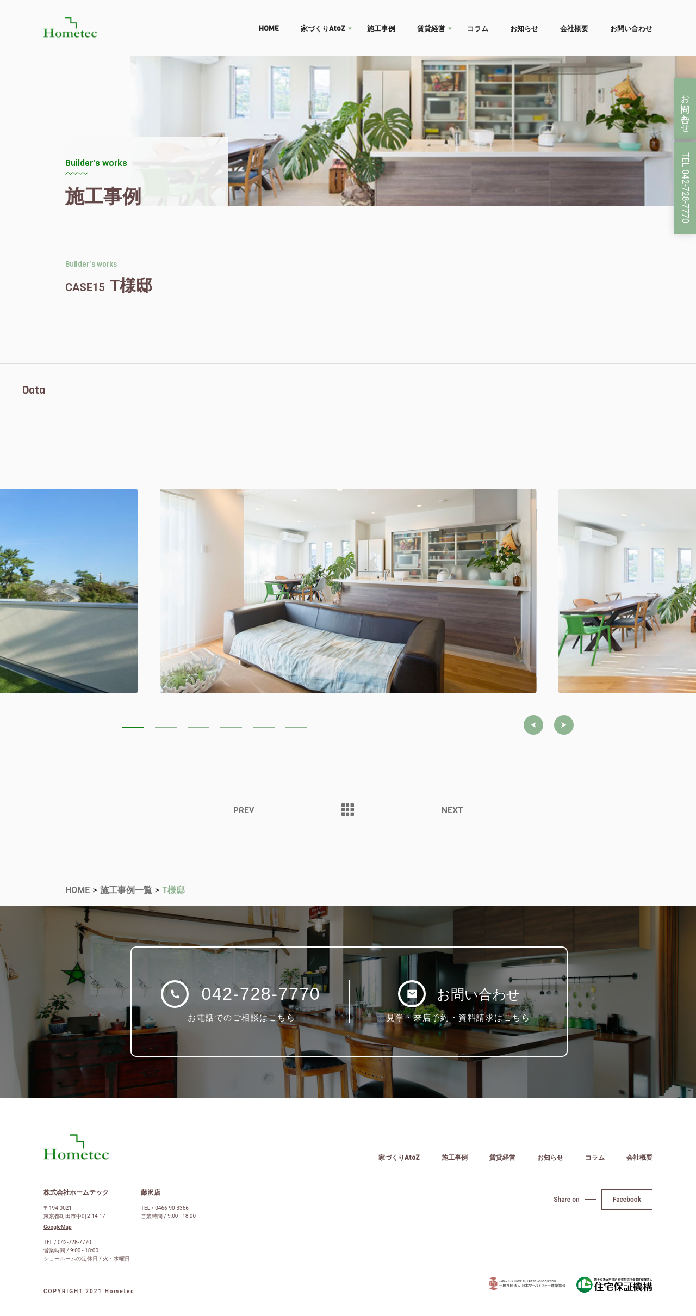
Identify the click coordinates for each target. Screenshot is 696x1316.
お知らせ (524, 28)
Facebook (627, 1199)
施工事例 (381, 28)
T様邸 (173, 890)
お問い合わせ (631, 28)
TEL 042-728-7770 (685, 187)
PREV (243, 810)
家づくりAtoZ (323, 28)
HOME (269, 28)
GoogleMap (58, 1227)
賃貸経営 (431, 28)
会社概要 (574, 28)
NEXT (452, 810)
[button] (533, 725)
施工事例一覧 (126, 890)
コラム (477, 28)
